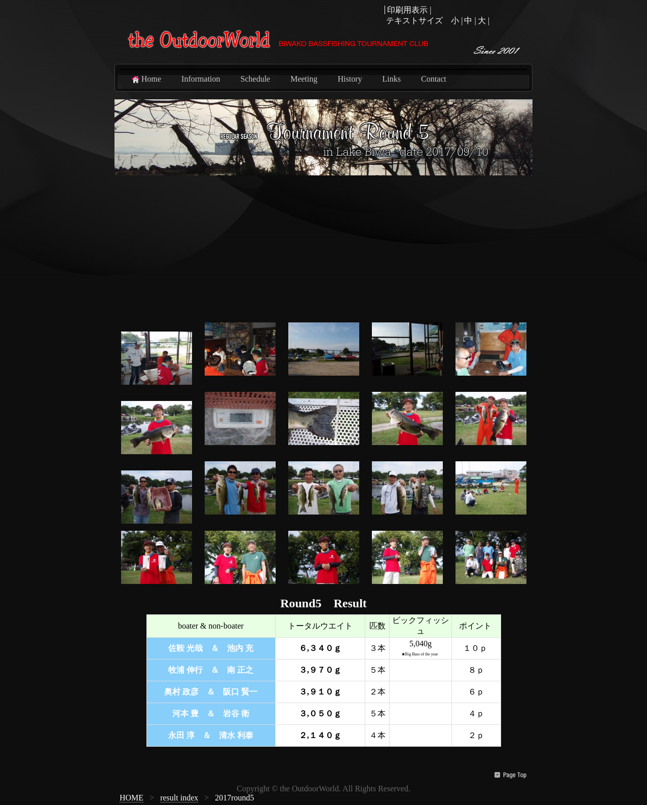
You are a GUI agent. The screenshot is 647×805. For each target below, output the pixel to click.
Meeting (303, 79)
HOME (131, 797)
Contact (433, 79)
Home (145, 79)
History (350, 79)
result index (179, 797)
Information (200, 79)
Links (392, 79)
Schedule (256, 79)
